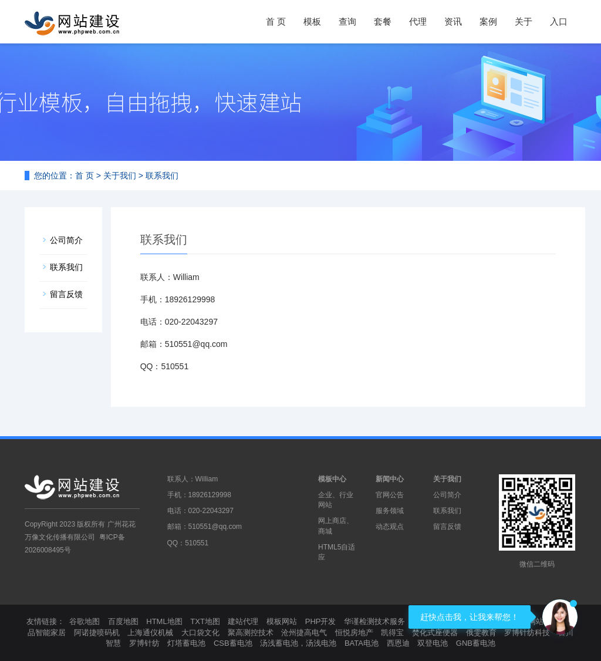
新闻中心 (390, 479)
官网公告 (390, 495)
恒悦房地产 (354, 632)
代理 (418, 21)
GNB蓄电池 (475, 643)
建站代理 (243, 621)
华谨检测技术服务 (374, 621)
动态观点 (390, 526)
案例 (488, 21)
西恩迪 (398, 643)
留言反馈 (66, 294)
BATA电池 (362, 643)
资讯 (453, 21)
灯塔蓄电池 (186, 643)
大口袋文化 (200, 632)
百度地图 (123, 621)
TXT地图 (205, 621)
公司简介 (66, 240)
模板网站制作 (536, 621)
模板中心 (332, 479)
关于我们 (119, 175)
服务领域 (390, 511)
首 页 (276, 21)
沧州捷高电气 (304, 632)
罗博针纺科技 (527, 632)
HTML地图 (164, 621)
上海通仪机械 (150, 632)
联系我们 (66, 267)
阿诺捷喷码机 (97, 632)
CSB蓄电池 (233, 643)
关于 (523, 21)
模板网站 (281, 621)
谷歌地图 (84, 621)
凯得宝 (392, 632)
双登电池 (432, 643)
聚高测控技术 (251, 632)
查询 (347, 21)
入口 (559, 21)
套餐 (382, 21)
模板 (312, 21)
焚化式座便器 (435, 632)
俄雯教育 (481, 632)
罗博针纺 (144, 643)
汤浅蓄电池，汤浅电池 (298, 643)
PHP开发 (320, 621)
